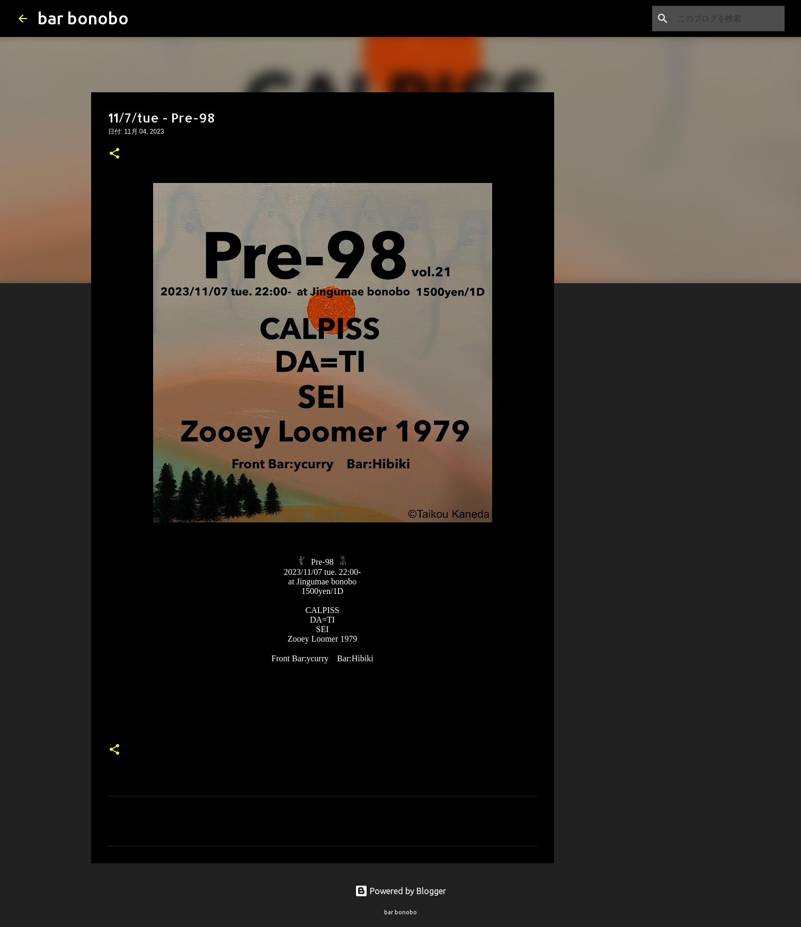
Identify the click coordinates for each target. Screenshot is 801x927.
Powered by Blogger (400, 891)
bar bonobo (83, 18)
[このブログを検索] (729, 18)
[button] (114, 154)
